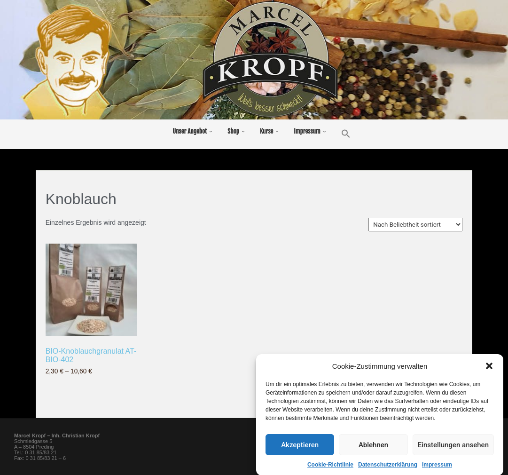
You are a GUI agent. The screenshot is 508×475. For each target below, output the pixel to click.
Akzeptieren (300, 452)
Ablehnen (373, 452)
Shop (233, 131)
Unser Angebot (189, 131)
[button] (489, 373)
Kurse (266, 131)
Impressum (307, 131)
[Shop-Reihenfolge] (415, 224)
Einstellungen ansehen (453, 452)
